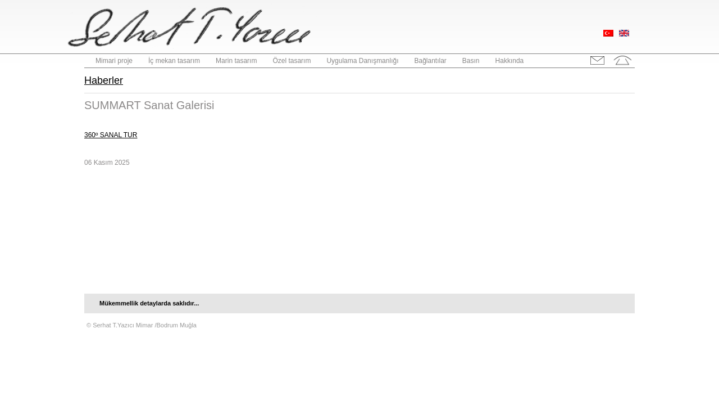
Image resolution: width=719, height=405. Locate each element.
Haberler (103, 80)
